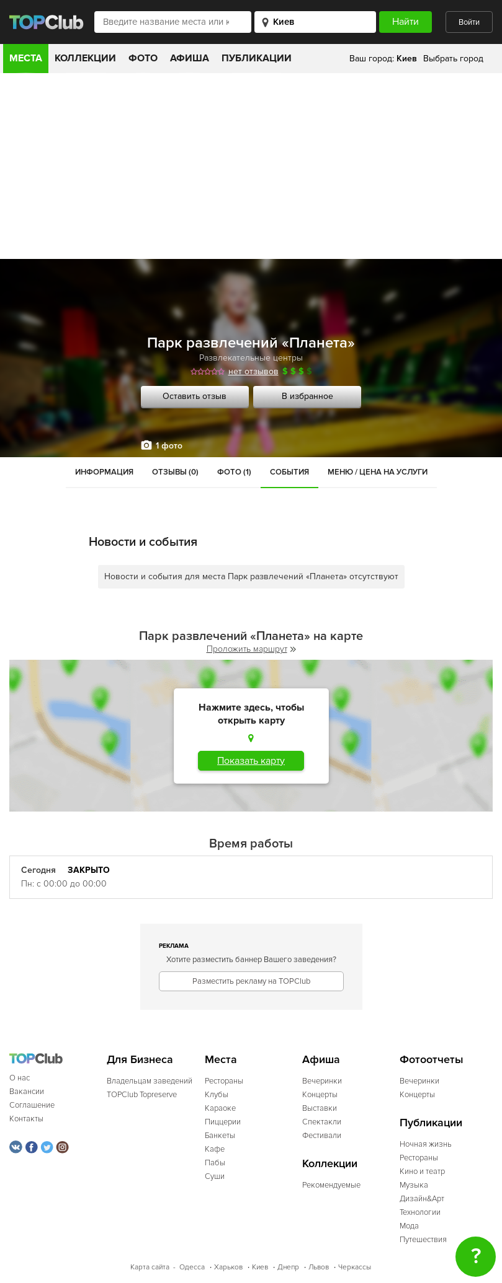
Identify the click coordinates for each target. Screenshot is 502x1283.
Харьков (228, 1267)
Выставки (319, 1108)
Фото (143, 58)
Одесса (192, 1267)
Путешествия (423, 1240)
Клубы (216, 1095)
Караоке (220, 1108)
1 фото (169, 445)
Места (25, 58)
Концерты (320, 1095)
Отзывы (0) (175, 472)
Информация (104, 472)
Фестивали (321, 1136)
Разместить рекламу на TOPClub (251, 981)
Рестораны (224, 1081)
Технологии (420, 1212)
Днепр (288, 1267)
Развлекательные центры (251, 357)
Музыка (414, 1185)
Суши (215, 1176)
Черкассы (354, 1267)
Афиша (189, 58)
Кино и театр (422, 1171)
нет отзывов (253, 371)
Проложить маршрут (251, 649)
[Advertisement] (251, 166)
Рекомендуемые (331, 1185)
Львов (318, 1267)
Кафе (215, 1149)
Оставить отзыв (194, 396)
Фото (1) (234, 472)
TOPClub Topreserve (142, 1095)
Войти (469, 22)
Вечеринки (322, 1081)
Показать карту (251, 761)
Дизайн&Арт (422, 1199)
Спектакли (321, 1122)
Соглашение (32, 1105)
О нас (19, 1078)
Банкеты (220, 1136)
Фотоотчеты (432, 1059)
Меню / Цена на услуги (378, 472)
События (289, 472)
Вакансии (26, 1092)
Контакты (26, 1119)
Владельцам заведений (149, 1081)
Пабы (215, 1163)
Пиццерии (223, 1122)
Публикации (257, 58)
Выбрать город (453, 58)
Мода (409, 1226)
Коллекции (85, 58)
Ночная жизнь (426, 1144)
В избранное (307, 396)
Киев (260, 1267)
